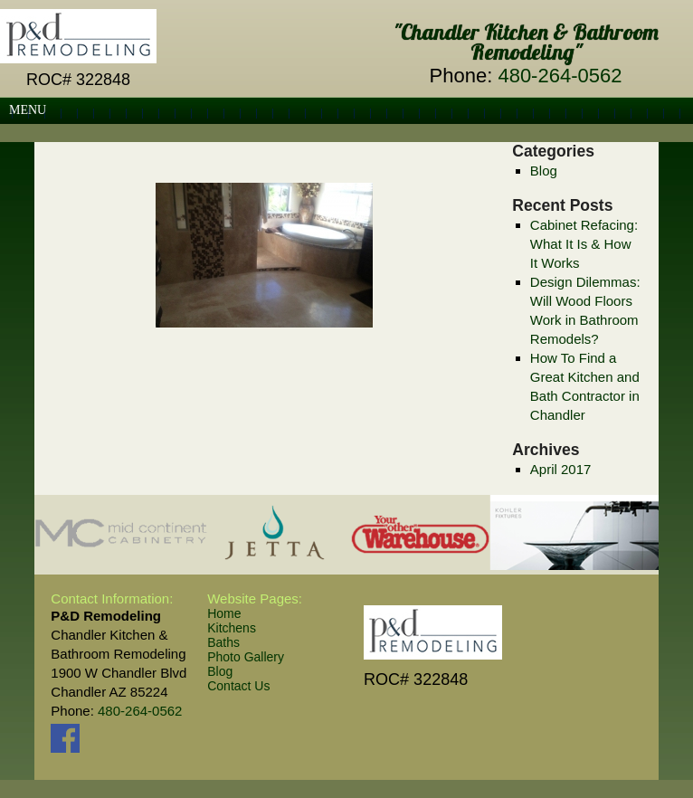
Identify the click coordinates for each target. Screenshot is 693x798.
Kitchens (231, 628)
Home (224, 613)
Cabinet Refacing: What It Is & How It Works (584, 244)
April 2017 (561, 469)
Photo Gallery (245, 657)
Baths (223, 642)
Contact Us (238, 686)
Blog (543, 170)
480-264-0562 (560, 75)
